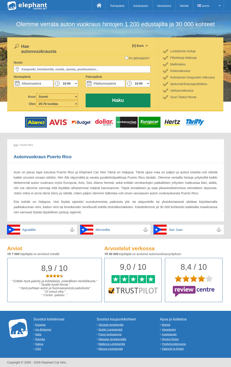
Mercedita (102, 229)
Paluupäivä (94, 76)
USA (38, 348)
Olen (32, 104)
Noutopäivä (22, 76)
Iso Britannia (43, 329)
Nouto (18, 62)
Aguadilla (29, 229)
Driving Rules (170, 339)
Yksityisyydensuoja (174, 344)
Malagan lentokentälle (112, 339)
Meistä (184, 5)
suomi (203, 5)
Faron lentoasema (110, 334)
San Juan (176, 229)
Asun (32, 96)
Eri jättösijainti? (139, 58)
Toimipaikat (117, 5)
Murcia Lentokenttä (111, 348)
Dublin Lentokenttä (110, 329)
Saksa (39, 344)
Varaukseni (164, 5)
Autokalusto (140, 5)
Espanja (40, 324)
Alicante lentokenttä (111, 324)
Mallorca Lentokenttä (112, 344)
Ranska (40, 339)
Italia (38, 334)
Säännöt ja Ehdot (173, 348)
